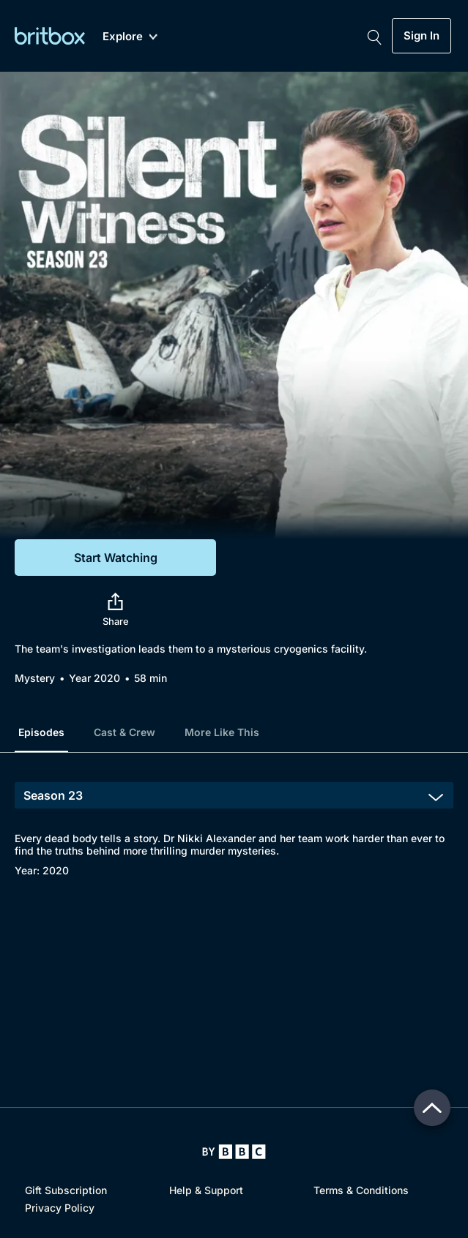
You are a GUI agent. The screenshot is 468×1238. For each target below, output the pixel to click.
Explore (130, 36)
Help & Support (206, 1190)
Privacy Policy (59, 1207)
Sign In (421, 35)
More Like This (222, 732)
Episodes (41, 732)
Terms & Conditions (361, 1190)
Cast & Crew (124, 732)
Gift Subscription (66, 1190)
